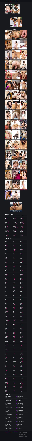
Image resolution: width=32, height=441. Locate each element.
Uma (21, 362)
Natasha (14, 374)
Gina (6, 373)
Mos (14, 354)
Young (21, 235)
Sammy (21, 311)
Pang (21, 269)
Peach (21, 279)
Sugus (21, 336)
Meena (14, 325)
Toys (21, 230)
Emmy (6, 350)
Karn (14, 275)
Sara (21, 315)
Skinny (21, 218)
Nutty (21, 249)
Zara (21, 391)
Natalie (14, 373)
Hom (6, 387)
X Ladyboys (19, 400)
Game (6, 365)
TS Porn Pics (19, 428)
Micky (14, 332)
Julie (14, 266)
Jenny (14, 253)
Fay (6, 357)
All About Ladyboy (20, 411)
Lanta (14, 296)
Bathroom (7, 222)
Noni (13, 391)
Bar (6, 279)
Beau (6, 283)
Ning (14, 383)
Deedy (6, 337)
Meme (14, 328)
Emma (6, 349)
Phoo (21, 283)
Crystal (6, 329)
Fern (6, 358)
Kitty (14, 287)
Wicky (21, 373)
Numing (21, 245)
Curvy (6, 235)
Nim (14, 382)
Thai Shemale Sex (20, 397)
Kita (13, 286)
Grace (6, 379)
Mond (14, 350)
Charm (6, 316)
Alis (6, 245)
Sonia (21, 328)
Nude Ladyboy (8, 418)
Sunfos (21, 337)
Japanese (15, 223)
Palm (21, 262)
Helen (6, 386)
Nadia (14, 357)
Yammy (21, 378)
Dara (6, 332)
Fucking (14, 218)
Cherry (6, 319)
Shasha (21, 319)
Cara (6, 312)
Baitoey (6, 274)
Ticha (21, 354)
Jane (14, 246)
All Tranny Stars (8, 396)
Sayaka (21, 316)
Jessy (14, 257)
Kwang (14, 290)
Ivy (13, 241)
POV (14, 235)
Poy (21, 299)
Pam (21, 265)
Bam (6, 278)
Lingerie (14, 226)
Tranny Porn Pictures (9, 421)
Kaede (14, 270)
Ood (21, 258)
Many (14, 316)
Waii (21, 369)
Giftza (6, 369)
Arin (6, 265)
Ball (6, 275)
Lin (13, 303)
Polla (21, 291)
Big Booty (7, 223)
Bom (6, 299)
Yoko (21, 383)
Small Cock (22, 219)
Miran (14, 344)
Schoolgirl (22, 215)
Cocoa (6, 325)
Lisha (14, 308)
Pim (21, 286)
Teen (21, 227)
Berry (6, 295)
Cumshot (7, 234)
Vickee (21, 366)
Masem (14, 319)
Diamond (6, 341)
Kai (13, 271)
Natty (14, 375)
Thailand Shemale (8, 403)
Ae (5, 240)
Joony (14, 261)
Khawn (14, 282)
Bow (6, 304)
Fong (6, 362)
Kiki (13, 283)
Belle (6, 291)
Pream (21, 300)
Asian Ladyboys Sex (20, 403)
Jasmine (14, 249)
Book (6, 303)
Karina (14, 274)
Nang (14, 366)
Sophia (21, 329)
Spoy (21, 333)
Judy (14, 265)
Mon (13, 349)
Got (6, 378)
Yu (21, 386)
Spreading (22, 223)
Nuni (21, 246)
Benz (6, 294)
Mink (14, 340)
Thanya (21, 353)
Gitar (6, 374)
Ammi (6, 253)
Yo (21, 382)
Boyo (6, 307)
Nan (13, 362)
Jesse (14, 254)
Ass (6, 218)
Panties (14, 230)
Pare (21, 271)
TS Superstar (8, 411)
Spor (21, 332)
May (14, 320)
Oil (21, 253)
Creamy (6, 328)
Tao (21, 349)
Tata (21, 350)
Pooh (21, 296)
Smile (21, 320)
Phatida (21, 282)
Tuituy (21, 361)
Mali (13, 312)
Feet (14, 215)
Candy (6, 311)
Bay (6, 282)
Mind (14, 337)
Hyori (6, 390)
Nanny (14, 369)
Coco (6, 324)
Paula (21, 278)
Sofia (21, 324)
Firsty (6, 361)
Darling (6, 333)
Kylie (13, 291)
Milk (14, 333)
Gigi (6, 370)
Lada (14, 294)
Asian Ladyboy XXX (20, 396)
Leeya (14, 299)
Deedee (6, 336)
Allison (6, 246)
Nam (14, 358)
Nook (21, 241)
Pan (21, 266)
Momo (14, 348)
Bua (6, 308)
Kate (13, 278)
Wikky (21, 374)
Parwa (21, 274)
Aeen (6, 241)
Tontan (21, 358)
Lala (13, 295)
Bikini (6, 227)
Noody (21, 240)
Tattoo (21, 226)
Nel (13, 378)
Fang (6, 354)
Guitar (6, 382)
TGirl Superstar (8, 417)
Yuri (21, 390)
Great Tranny (8, 424)
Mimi (14, 336)
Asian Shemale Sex (20, 414)
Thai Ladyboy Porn (20, 410)
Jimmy (14, 258)
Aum (6, 270)
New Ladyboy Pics (8, 425)
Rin (21, 304)
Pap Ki (21, 270)
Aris (6, 266)
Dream (6, 344)
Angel (6, 257)
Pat (21, 275)
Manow (14, 315)
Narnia (14, 370)
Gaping (14, 219)
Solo (21, 222)
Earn (6, 345)
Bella (6, 290)
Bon (6, 300)
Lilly (13, 300)
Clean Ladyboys (8, 400)
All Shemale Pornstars (21, 421)
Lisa (14, 307)
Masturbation (15, 227)
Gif (5, 366)
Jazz (14, 250)
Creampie (7, 231)
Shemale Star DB (20, 407)
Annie (6, 261)
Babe (6, 219)
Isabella (14, 240)
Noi (13, 387)
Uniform (21, 231)
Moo (14, 353)
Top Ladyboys (8, 410)
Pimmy (21, 287)
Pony (21, 295)
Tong (21, 357)
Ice (6, 391)
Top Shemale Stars (9, 404)
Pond (21, 294)
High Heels (14, 222)
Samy (21, 312)
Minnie (14, 341)
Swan (21, 341)
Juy (13, 269)
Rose (21, 307)
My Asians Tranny (20, 417)
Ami (6, 250)
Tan (21, 348)
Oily (21, 254)
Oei (21, 250)
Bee (6, 286)
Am (6, 249)
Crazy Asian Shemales (9, 428)
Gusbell (6, 383)
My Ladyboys (8, 397)
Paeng (21, 261)
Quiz (21, 303)
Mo (13, 345)
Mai (13, 311)
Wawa (21, 370)
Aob (6, 262)
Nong (14, 390)
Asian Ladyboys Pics (20, 404)
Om (21, 257)
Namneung (14, 361)
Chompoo (7, 320)
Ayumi (6, 271)
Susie (21, 340)
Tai (21, 345)
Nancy (14, 365)
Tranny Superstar (20, 418)
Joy (13, 262)
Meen (14, 324)
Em (6, 348)
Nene (14, 379)
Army (6, 269)
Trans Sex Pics (20, 425)
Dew (6, 340)
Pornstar (14, 234)
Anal (6, 215)
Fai (5, 353)
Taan (21, 344)
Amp (6, 254)
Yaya (21, 379)
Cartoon (6, 315)
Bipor (6, 296)
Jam (13, 245)
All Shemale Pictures (9, 414)
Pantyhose (14, 231)
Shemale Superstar (9, 407)
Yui (21, 387)
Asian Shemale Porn (21, 424)
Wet (21, 234)
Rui (21, 308)
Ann (6, 258)
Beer (6, 287)
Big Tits (6, 226)
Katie (14, 279)
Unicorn (21, 365)
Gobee (6, 375)
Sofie (21, 325)
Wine (21, 375)
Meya (14, 329)
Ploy (21, 290)
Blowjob (6, 230)
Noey (14, 386)
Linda (14, 304)
